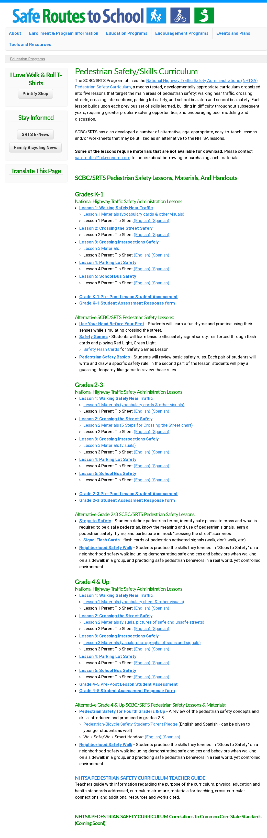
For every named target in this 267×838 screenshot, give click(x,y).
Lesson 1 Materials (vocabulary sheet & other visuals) (133, 601)
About (15, 33)
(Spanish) (160, 220)
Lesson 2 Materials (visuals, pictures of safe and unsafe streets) (143, 622)
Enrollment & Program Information (63, 33)
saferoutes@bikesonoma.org (102, 157)
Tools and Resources (30, 44)
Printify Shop (35, 93)
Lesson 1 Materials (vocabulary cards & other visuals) (133, 214)
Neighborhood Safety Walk (105, 547)
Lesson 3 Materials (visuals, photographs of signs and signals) (142, 642)
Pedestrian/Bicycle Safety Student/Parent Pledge (130, 724)
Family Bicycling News (35, 147)
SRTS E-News (35, 134)
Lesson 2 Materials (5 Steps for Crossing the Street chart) (138, 425)
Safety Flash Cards (101, 349)
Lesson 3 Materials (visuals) (109, 445)
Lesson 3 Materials (101, 248)
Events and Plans (233, 33)
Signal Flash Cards (101, 539)
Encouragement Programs (181, 33)
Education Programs (126, 33)
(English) (142, 220)
